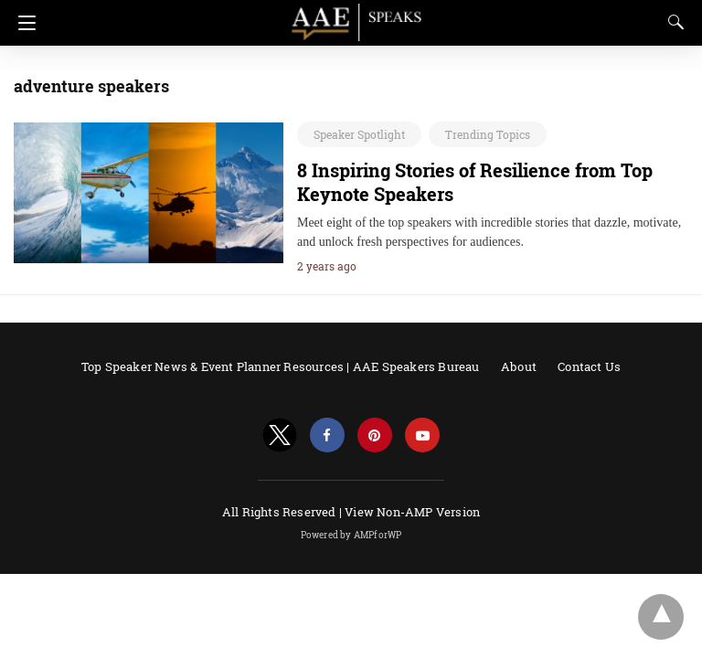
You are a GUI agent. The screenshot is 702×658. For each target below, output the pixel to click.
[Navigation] (22, 23)
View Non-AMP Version (412, 512)
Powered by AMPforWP (351, 535)
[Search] (671, 22)
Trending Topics (487, 134)
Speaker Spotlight (359, 134)
